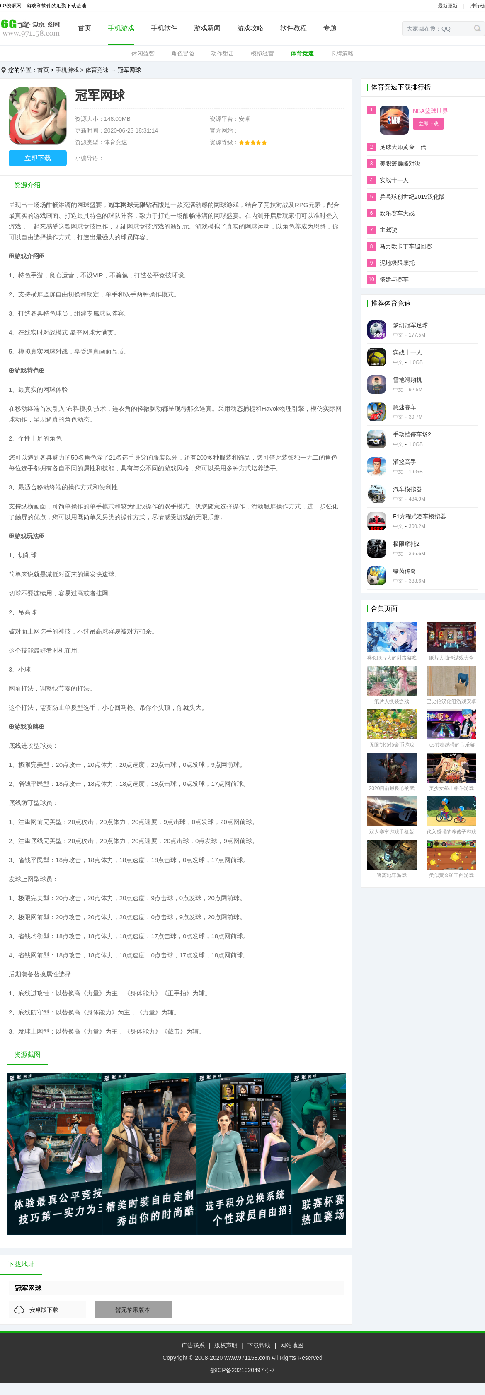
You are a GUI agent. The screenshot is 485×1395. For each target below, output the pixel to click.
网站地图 (291, 1345)
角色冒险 (182, 53)
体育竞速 (302, 53)
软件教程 (293, 27)
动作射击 (222, 53)
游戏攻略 (250, 27)
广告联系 (193, 1345)
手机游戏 (121, 27)
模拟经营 (262, 53)
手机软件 (164, 27)
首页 (84, 27)
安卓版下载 (43, 1309)
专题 (330, 27)
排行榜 (477, 6)
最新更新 (448, 6)
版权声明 (226, 1345)
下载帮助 (259, 1345)
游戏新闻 (207, 27)
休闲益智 (143, 53)
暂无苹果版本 (132, 1309)
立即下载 (37, 157)
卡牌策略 (342, 53)
